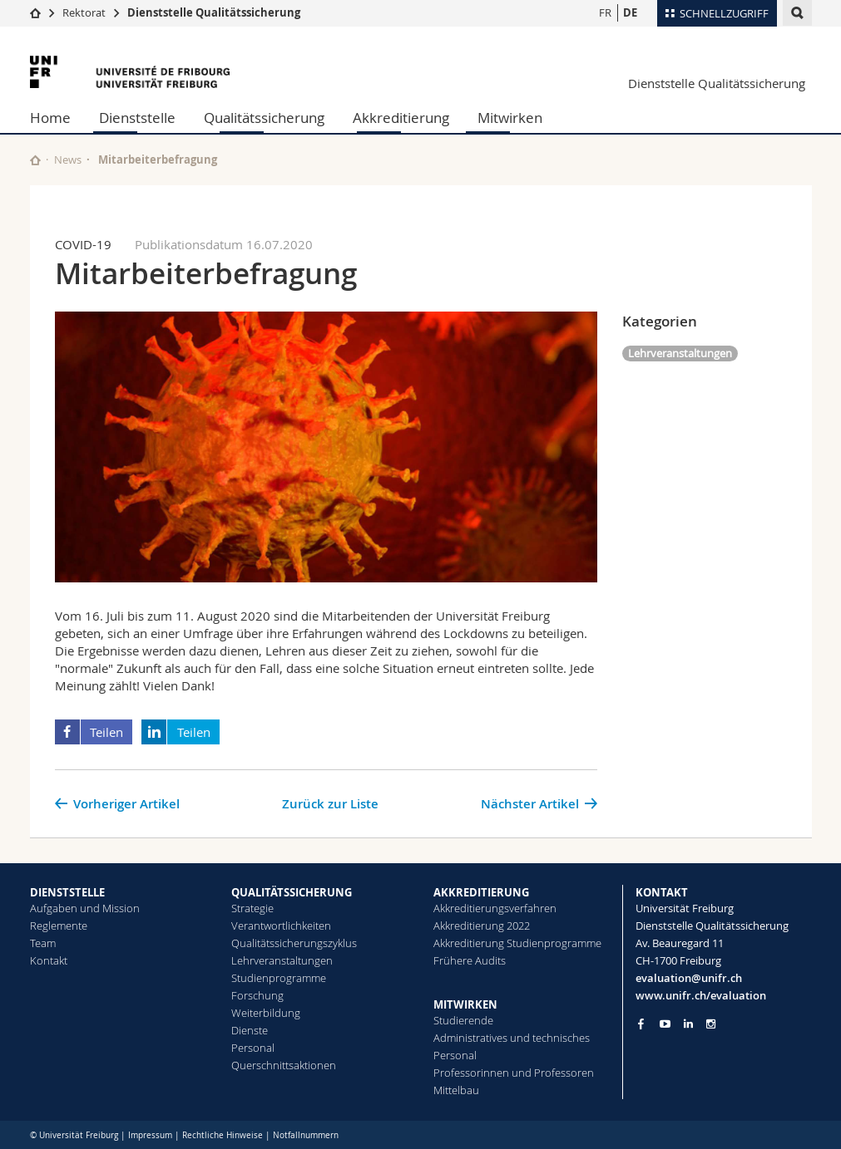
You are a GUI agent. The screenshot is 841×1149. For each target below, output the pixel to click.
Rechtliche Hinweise (222, 1135)
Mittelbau (456, 1090)
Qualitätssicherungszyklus (294, 942)
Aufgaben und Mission (85, 908)
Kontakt (48, 960)
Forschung (257, 995)
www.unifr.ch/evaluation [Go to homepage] (701, 995)
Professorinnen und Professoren (513, 1072)
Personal (253, 1047)
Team (43, 942)
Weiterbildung (265, 1012)
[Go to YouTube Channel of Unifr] (665, 1024)
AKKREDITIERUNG (481, 892)
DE (630, 12)
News (68, 159)
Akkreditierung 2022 (481, 925)
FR (605, 12)
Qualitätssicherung (264, 117)
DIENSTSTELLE (67, 892)
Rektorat (84, 12)
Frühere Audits (469, 960)
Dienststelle (137, 117)
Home (50, 117)
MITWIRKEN (465, 1004)
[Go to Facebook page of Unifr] (641, 1023)
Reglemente (58, 925)
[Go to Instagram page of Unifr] (710, 1024)
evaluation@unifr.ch (689, 977)
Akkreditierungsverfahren (495, 908)
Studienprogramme (278, 977)
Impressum (150, 1135)
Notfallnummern (306, 1135)
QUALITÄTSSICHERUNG (291, 892)
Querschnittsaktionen (283, 1065)
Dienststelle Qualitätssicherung (213, 12)
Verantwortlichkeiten (281, 925)
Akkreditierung (401, 117)
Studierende (463, 1020)
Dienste (249, 1030)
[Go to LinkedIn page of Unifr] (688, 1024)
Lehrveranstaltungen (680, 353)
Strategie (252, 908)
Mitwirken (509, 117)
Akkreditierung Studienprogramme (517, 942)
